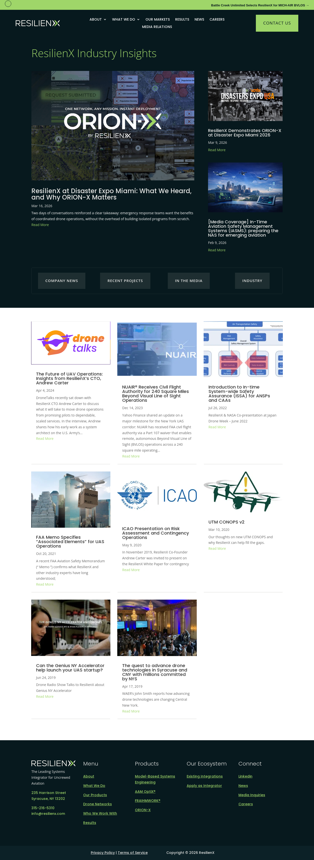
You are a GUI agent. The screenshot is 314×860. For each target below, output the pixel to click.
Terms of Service (133, 852)
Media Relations (157, 27)
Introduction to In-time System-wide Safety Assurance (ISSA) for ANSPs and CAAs (239, 393)
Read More (40, 224)
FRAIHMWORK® (147, 800)
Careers (216, 20)
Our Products (95, 795)
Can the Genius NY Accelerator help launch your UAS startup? (70, 667)
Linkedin (245, 776)
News (199, 20)
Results (182, 20)
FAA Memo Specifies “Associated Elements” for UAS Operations (70, 541)
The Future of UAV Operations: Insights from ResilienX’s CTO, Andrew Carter (69, 378)
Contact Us (277, 23)
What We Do (123, 20)
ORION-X (143, 809)
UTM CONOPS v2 (227, 522)
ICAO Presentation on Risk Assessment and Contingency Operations (155, 532)
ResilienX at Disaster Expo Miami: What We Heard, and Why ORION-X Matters (111, 194)
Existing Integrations (205, 776)
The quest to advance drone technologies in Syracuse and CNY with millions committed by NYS (154, 672)
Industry (252, 280)
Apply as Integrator (204, 785)
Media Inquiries (251, 795)
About (96, 20)
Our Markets (157, 20)
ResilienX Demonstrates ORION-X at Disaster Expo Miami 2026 (244, 132)
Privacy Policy (103, 852)
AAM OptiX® (145, 791)
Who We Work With (100, 813)
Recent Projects (125, 280)
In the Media (189, 280)
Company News (61, 280)
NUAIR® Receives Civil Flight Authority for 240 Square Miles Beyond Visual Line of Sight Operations (155, 393)
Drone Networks (97, 804)
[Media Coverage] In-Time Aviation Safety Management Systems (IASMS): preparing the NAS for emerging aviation (243, 228)
